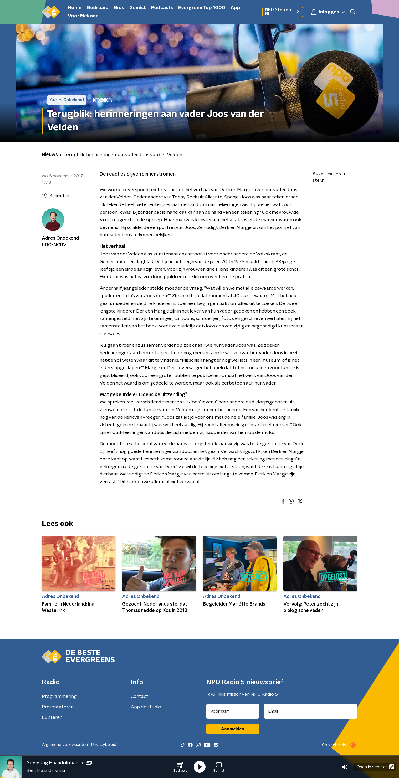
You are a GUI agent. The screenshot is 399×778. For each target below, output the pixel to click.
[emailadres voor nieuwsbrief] (310, 711)
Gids (119, 8)
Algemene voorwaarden (65, 745)
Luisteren (52, 717)
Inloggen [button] (328, 12)
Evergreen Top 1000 (201, 8)
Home (74, 8)
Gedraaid (98, 8)
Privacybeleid (103, 745)
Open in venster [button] (375, 766)
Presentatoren (58, 707)
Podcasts (162, 8)
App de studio (146, 707)
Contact (139, 696)
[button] (180, 767)
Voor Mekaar (83, 16)
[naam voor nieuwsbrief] (232, 711)
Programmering (59, 696)
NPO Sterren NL (282, 12)
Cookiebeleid (334, 745)
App (235, 8)
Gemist (137, 8)
